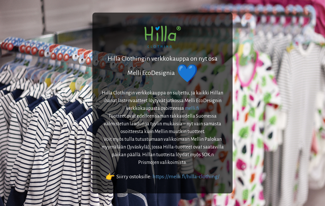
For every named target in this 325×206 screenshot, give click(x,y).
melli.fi (192, 108)
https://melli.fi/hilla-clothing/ (185, 176)
